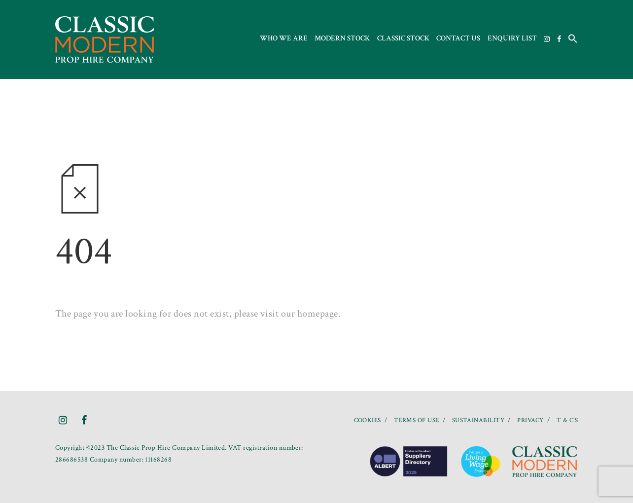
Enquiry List (512, 38)
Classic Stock (403, 38)
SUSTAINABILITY (478, 420)
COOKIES (367, 420)
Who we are (284, 38)
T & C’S (567, 420)
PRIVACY (530, 420)
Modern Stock (342, 38)
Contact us (458, 38)
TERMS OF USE (416, 420)
